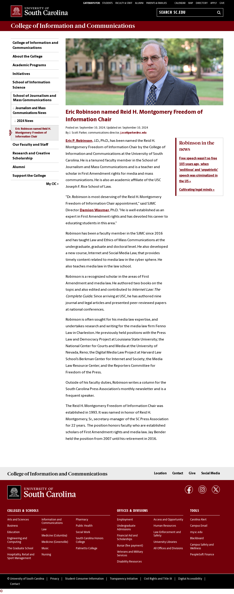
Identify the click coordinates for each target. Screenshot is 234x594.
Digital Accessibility (190, 579)
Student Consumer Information (84, 579)
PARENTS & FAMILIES (156, 3)
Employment (125, 519)
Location (160, 473)
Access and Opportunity (168, 519)
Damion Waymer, (95, 210)
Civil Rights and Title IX (158, 579)
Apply (213, 3)
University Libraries (165, 542)
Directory (202, 3)
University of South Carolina (27, 579)
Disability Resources (129, 561)
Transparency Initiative (124, 579)
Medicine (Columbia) (54, 535)
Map (190, 3)
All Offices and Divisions (168, 548)
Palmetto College (86, 548)
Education (13, 532)
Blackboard (197, 538)
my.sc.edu (196, 532)
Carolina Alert (198, 519)
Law (44, 529)
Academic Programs (29, 65)
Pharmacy (82, 519)
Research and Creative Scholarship (31, 156)
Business (12, 526)
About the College (28, 56)
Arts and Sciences (18, 519)
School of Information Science (31, 85)
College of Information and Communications (35, 45)
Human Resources (165, 526)
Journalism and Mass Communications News (29, 111)
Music (45, 548)
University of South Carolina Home (39, 11)
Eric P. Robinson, (79, 141)
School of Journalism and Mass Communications (34, 98)
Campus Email (198, 526)
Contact (177, 473)
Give (222, 3)
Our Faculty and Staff (30, 145)
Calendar (180, 3)
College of (73, 25)
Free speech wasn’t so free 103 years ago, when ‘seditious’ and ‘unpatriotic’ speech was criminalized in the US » (198, 170)
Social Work (83, 532)
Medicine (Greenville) (55, 542)
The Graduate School (20, 548)
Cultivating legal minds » (197, 190)
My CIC (51, 184)
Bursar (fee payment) (130, 545)
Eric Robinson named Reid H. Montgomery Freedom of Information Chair (33, 133)
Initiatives (21, 74)
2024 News (25, 121)
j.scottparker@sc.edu (133, 133)
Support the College (29, 176)
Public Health (84, 526)
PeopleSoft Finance (202, 554)
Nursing (46, 554)
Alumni (19, 167)
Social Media (210, 473)
